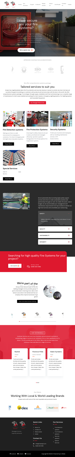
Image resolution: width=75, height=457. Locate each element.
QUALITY (42, 229)
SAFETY (42, 213)
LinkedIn (20, 454)
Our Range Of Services (37, 103)
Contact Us (64, 4)
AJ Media (62, 454)
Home (20, 4)
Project (32, 4)
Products (37, 4)
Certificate (57, 4)
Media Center (44, 4)
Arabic (69, 4)
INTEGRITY (43, 242)
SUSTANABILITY (44, 235)
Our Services (25, 4)
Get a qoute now (26, 50)
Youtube (28, 454)
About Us (51, 4)
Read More (8, 144)
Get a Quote (14, 266)
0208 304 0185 (36, 267)
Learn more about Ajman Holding (27, 301)
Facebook (13, 454)
